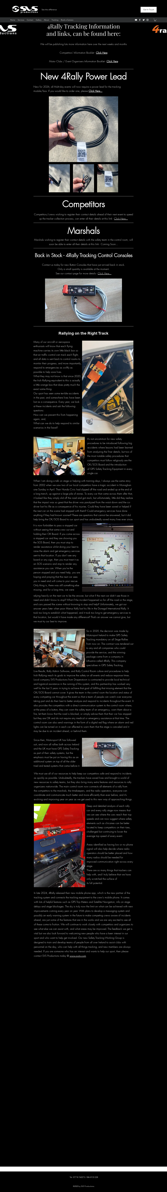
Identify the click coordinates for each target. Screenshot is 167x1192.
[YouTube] (136, 20)
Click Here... (121, 218)
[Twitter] (143, 20)
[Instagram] (147, 20)
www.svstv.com (78, 955)
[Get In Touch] (149, 10)
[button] (155, 20)
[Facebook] (140, 20)
